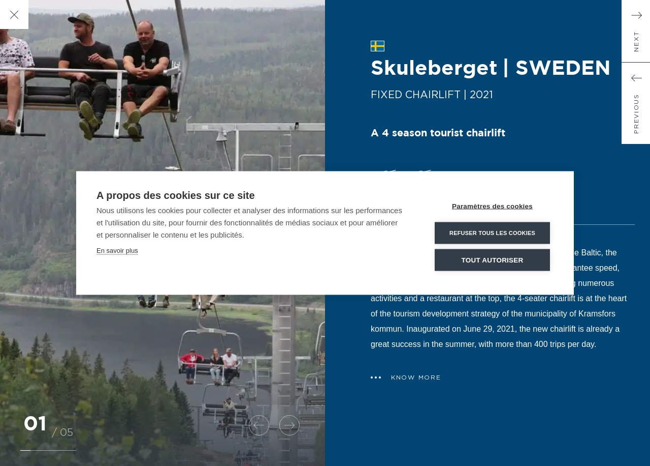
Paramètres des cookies (492, 206)
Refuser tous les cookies (492, 233)
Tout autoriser (493, 260)
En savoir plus (117, 250)
